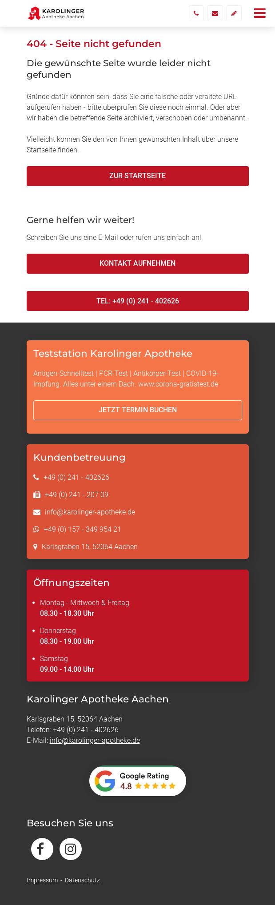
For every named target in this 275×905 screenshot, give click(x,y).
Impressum (42, 880)
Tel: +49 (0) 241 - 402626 (137, 301)
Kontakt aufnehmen (137, 263)
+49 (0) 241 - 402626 (76, 477)
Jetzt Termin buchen (138, 410)
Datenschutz (82, 880)
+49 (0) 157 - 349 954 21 (82, 529)
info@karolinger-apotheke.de (90, 512)
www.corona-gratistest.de (178, 384)
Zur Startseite (137, 175)
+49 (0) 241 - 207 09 (76, 494)
